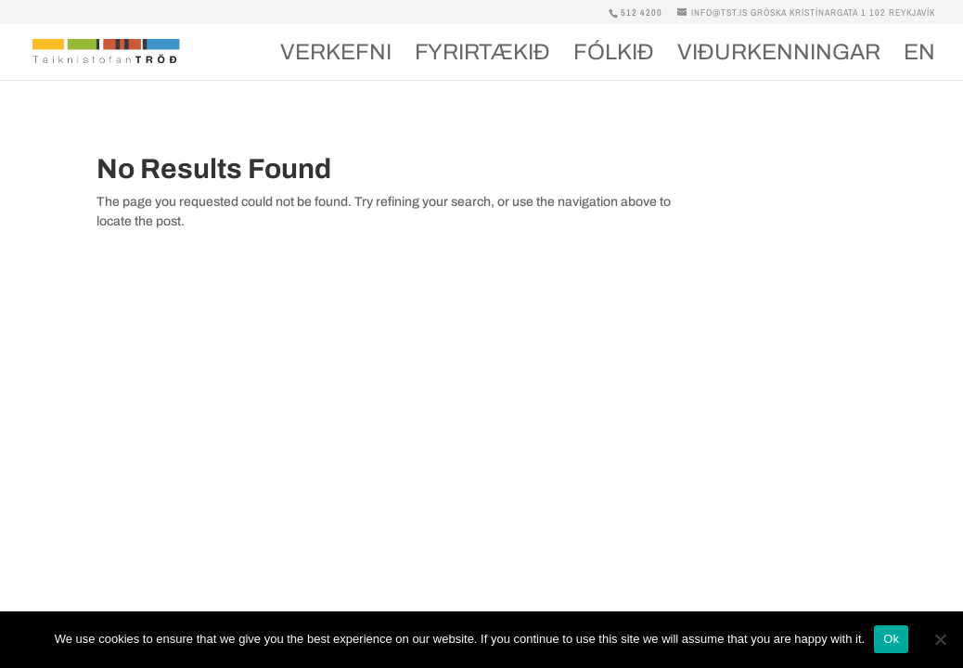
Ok (891, 639)
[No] (940, 639)
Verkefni (336, 54)
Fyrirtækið (482, 54)
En (919, 54)
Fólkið (613, 54)
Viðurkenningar (778, 54)
